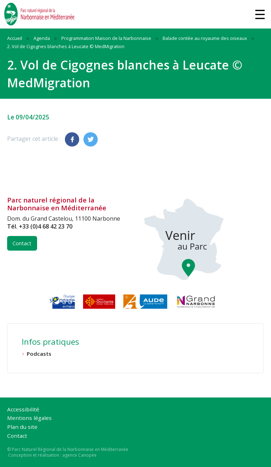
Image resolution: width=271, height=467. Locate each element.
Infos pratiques (50, 342)
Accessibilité (23, 410)
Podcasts (39, 353)
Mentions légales (29, 418)
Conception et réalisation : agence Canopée (52, 455)
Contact (21, 243)
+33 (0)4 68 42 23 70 (45, 226)
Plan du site (22, 427)
